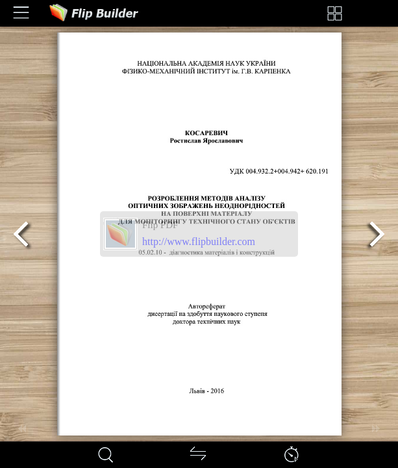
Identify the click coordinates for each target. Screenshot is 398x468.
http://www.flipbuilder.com (198, 241)
